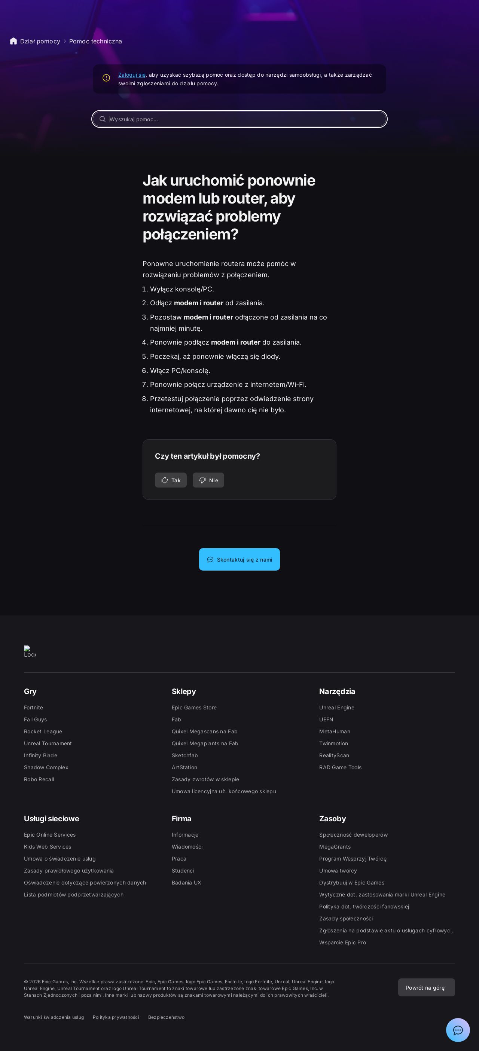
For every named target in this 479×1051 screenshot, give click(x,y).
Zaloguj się (132, 74)
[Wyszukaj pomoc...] (239, 118)
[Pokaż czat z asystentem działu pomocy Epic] (458, 1030)
